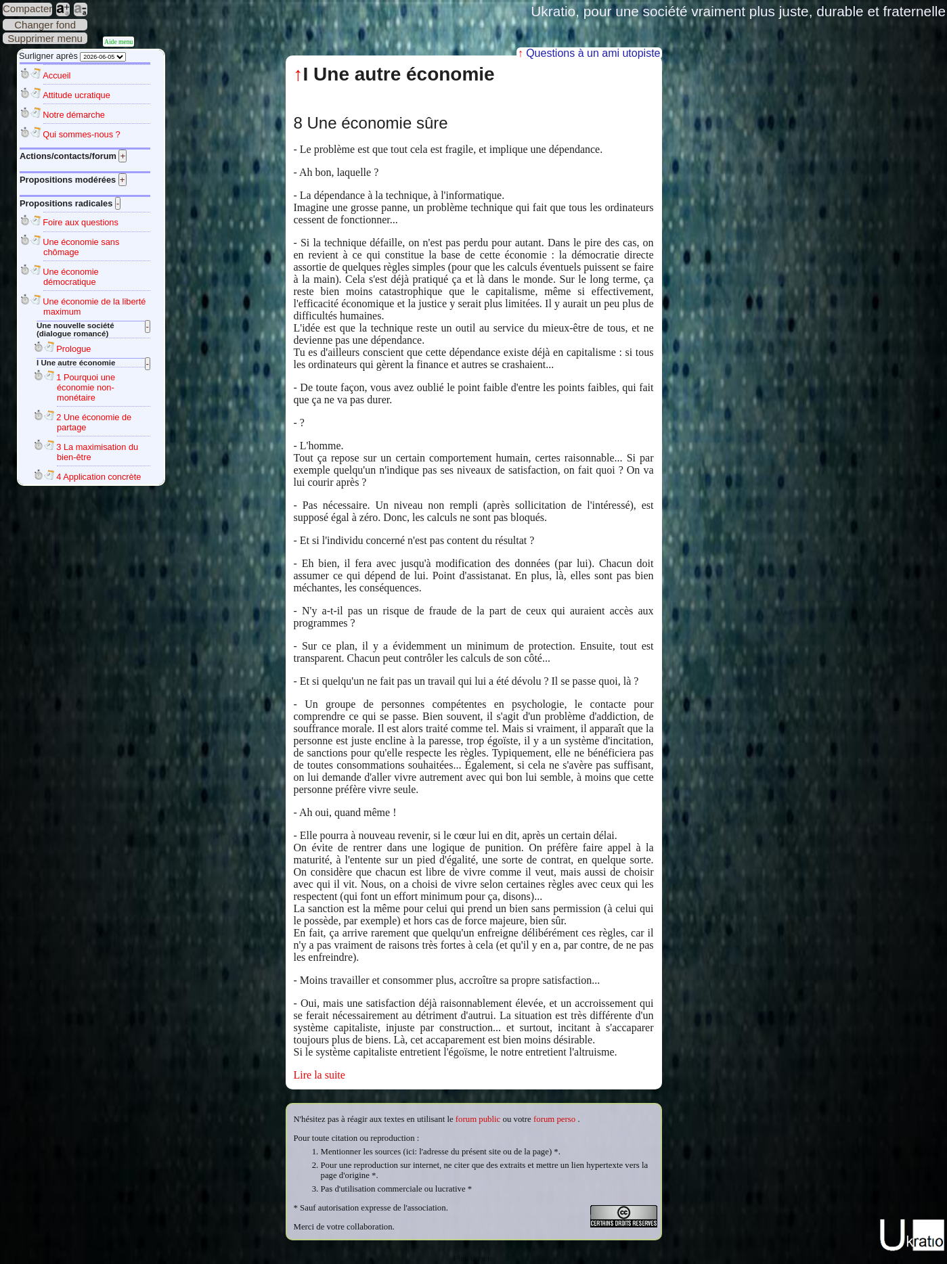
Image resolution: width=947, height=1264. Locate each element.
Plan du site (474, 1258)
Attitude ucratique (76, 95)
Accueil (56, 75)
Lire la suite (319, 1075)
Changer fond (45, 24)
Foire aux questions (80, 222)
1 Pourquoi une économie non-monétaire (85, 387)
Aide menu (118, 41)
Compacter (27, 8)
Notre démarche (74, 115)
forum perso (554, 1119)
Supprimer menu (45, 38)
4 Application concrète (98, 477)
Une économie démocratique (71, 277)
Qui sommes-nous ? (81, 134)
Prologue (73, 349)
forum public (478, 1119)
